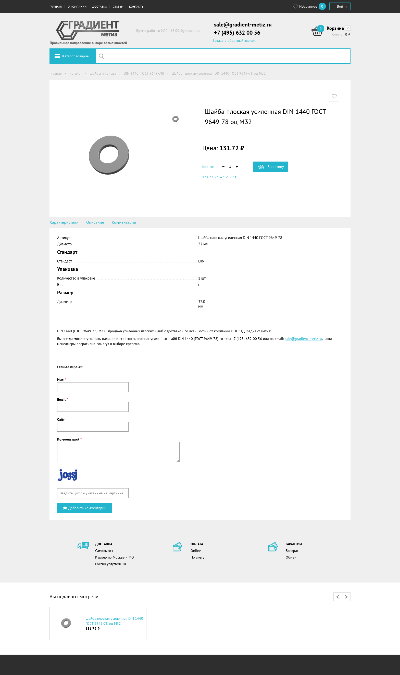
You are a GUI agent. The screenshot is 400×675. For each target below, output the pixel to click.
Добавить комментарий (84, 508)
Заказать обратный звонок (234, 40)
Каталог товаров (75, 56)
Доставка (99, 6)
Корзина (335, 28)
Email (62, 399)
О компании (77, 6)
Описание (95, 222)
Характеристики (64, 222)
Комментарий (69, 439)
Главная (55, 6)
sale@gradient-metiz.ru (243, 24)
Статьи (118, 6)
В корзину (276, 166)
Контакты (136, 6)
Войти (342, 6)
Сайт (61, 419)
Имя (61, 379)
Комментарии (124, 222)
